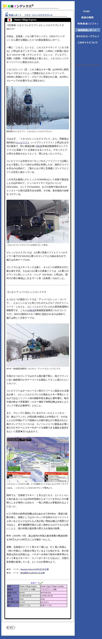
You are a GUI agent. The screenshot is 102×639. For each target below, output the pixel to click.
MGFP (32, 310)
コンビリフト (22, 142)
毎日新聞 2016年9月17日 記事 (32, 573)
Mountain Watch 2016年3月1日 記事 (34, 569)
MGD (39, 146)
